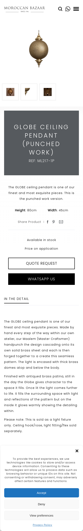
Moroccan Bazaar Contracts (24, 10)
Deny (41, 504)
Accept (41, 493)
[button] (77, 451)
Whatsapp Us (41, 279)
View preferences (41, 515)
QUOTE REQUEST (41, 263)
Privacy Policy (42, 525)
